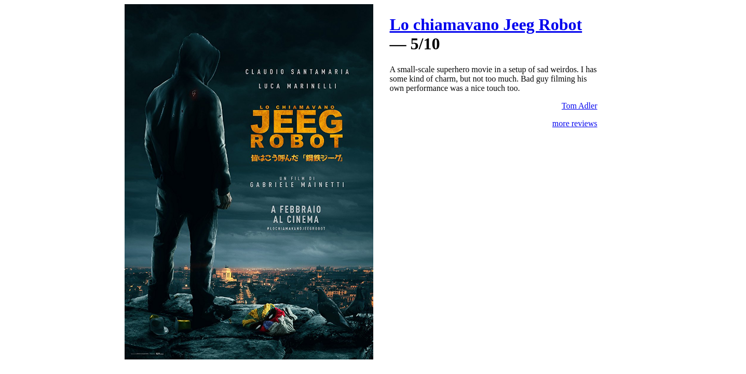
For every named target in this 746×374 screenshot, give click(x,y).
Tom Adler (580, 105)
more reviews (575, 123)
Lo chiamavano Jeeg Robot (486, 24)
